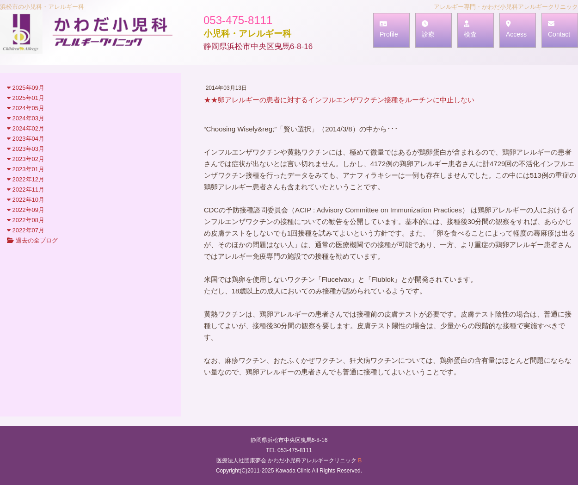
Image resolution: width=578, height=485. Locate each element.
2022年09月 (25, 209)
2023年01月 (25, 169)
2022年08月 (25, 220)
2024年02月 (25, 128)
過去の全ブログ (32, 240)
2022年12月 (25, 179)
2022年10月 (25, 199)
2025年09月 (25, 87)
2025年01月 (25, 97)
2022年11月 (25, 189)
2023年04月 (25, 138)
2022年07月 (25, 230)
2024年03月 (25, 118)
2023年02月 (25, 158)
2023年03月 (25, 148)
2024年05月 (25, 108)
